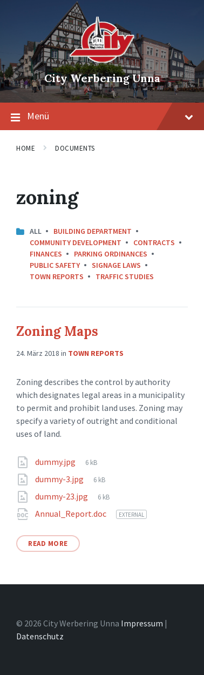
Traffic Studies (125, 276)
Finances (46, 254)
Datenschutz (40, 636)
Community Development (75, 242)
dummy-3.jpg (60, 479)
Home (25, 148)
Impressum (142, 623)
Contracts (154, 242)
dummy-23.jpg (62, 496)
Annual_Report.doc (71, 513)
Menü (102, 117)
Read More (48, 543)
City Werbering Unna (102, 78)
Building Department (92, 231)
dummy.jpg (56, 461)
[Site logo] (102, 60)
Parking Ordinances (110, 254)
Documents (75, 148)
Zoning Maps (57, 331)
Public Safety (55, 265)
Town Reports (57, 276)
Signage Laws (116, 265)
